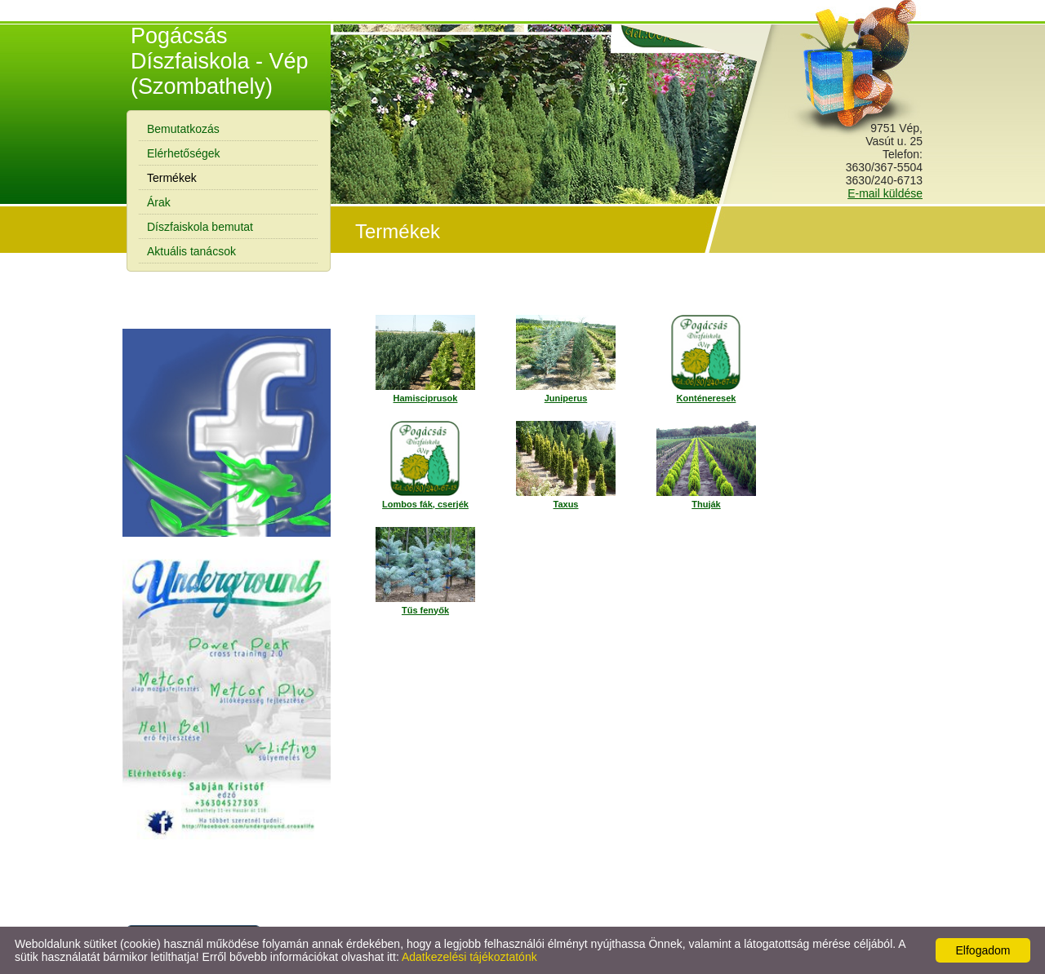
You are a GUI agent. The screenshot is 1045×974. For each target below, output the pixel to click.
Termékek (172, 177)
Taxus (566, 504)
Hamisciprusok (426, 398)
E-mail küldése (885, 193)
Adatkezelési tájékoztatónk (469, 956)
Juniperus (566, 398)
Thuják (705, 504)
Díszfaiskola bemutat (200, 226)
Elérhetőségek (183, 153)
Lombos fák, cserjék (425, 504)
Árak (159, 202)
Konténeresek (706, 398)
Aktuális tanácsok (191, 251)
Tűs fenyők (425, 610)
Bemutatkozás (183, 128)
